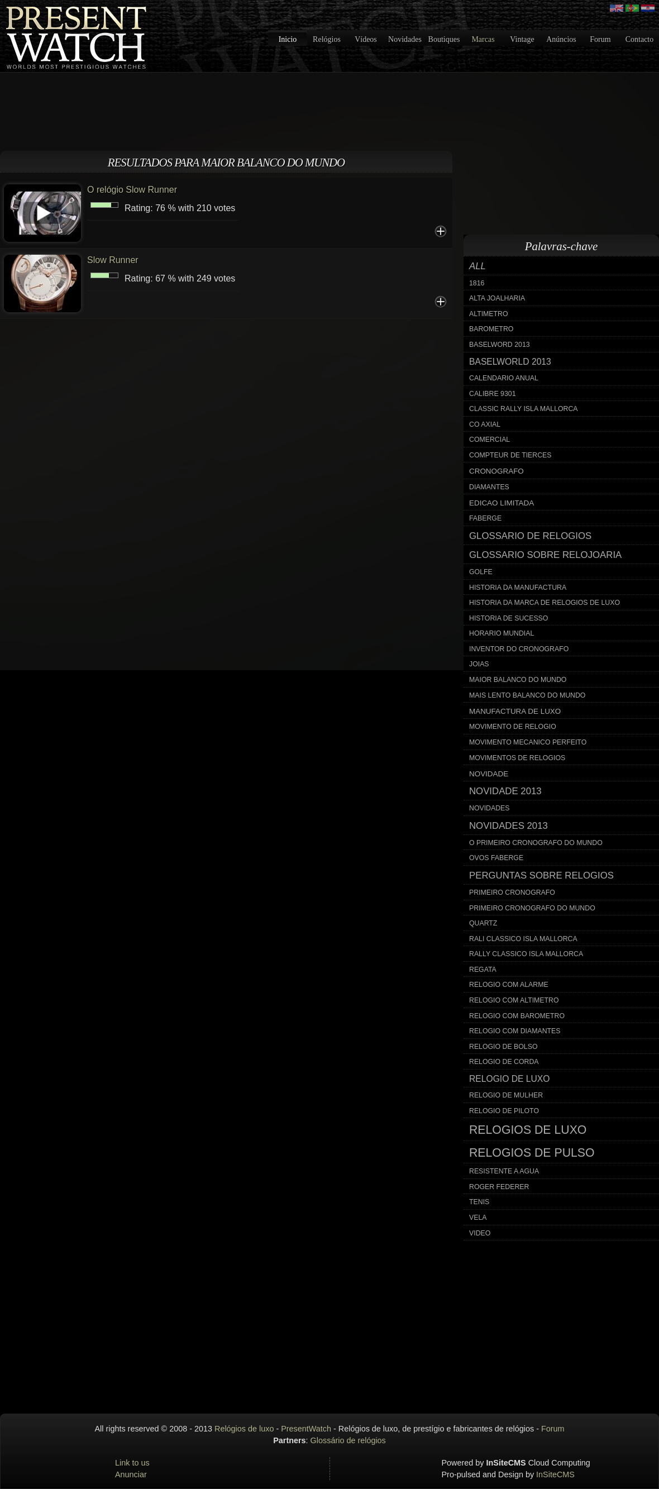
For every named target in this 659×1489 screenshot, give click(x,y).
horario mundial (501, 633)
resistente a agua (504, 1171)
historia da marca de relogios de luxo (544, 603)
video (479, 1233)
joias (479, 664)
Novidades (405, 39)
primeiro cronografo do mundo (532, 908)
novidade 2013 (505, 791)
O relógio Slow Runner (132, 189)
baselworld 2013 (510, 361)
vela (478, 1217)
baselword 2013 (499, 345)
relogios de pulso (532, 1152)
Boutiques (444, 39)
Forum (600, 39)
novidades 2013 (508, 825)
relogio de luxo (509, 1079)
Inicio (288, 39)
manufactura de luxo (515, 711)
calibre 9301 (492, 394)
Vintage (522, 39)
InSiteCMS (555, 1474)
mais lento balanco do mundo (527, 695)
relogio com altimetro (514, 1000)
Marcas (482, 39)
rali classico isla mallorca (523, 939)
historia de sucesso (508, 618)
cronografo (496, 471)
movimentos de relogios (517, 758)
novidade (488, 774)
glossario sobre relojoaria (545, 555)
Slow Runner (113, 260)
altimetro (488, 314)
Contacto (639, 39)
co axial (484, 424)
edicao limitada (501, 503)
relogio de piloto (504, 1111)
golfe (481, 572)
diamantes (489, 487)
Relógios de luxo (244, 1428)
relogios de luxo (527, 1130)
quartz (483, 923)
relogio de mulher (506, 1095)
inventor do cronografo (519, 649)
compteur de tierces (510, 455)
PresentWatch (306, 1428)
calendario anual (503, 378)
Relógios (327, 39)
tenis (479, 1202)
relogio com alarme (508, 985)
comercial (489, 439)
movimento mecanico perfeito (527, 742)
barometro (491, 329)
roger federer (499, 1187)
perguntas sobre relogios (541, 875)
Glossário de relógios (348, 1440)
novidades (489, 808)
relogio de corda (504, 1062)
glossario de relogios (530, 536)
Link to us (132, 1462)
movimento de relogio (512, 727)
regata (482, 969)
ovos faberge (496, 858)
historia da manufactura (517, 587)
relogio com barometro (517, 1016)
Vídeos (366, 39)
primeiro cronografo (512, 892)
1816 (476, 283)
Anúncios (561, 39)
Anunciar (131, 1474)
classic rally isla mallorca (523, 409)
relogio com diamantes (515, 1031)
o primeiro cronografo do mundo (536, 843)
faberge (485, 518)
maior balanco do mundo (517, 680)
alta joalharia (497, 298)
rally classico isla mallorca (526, 954)
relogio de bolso (503, 1047)
